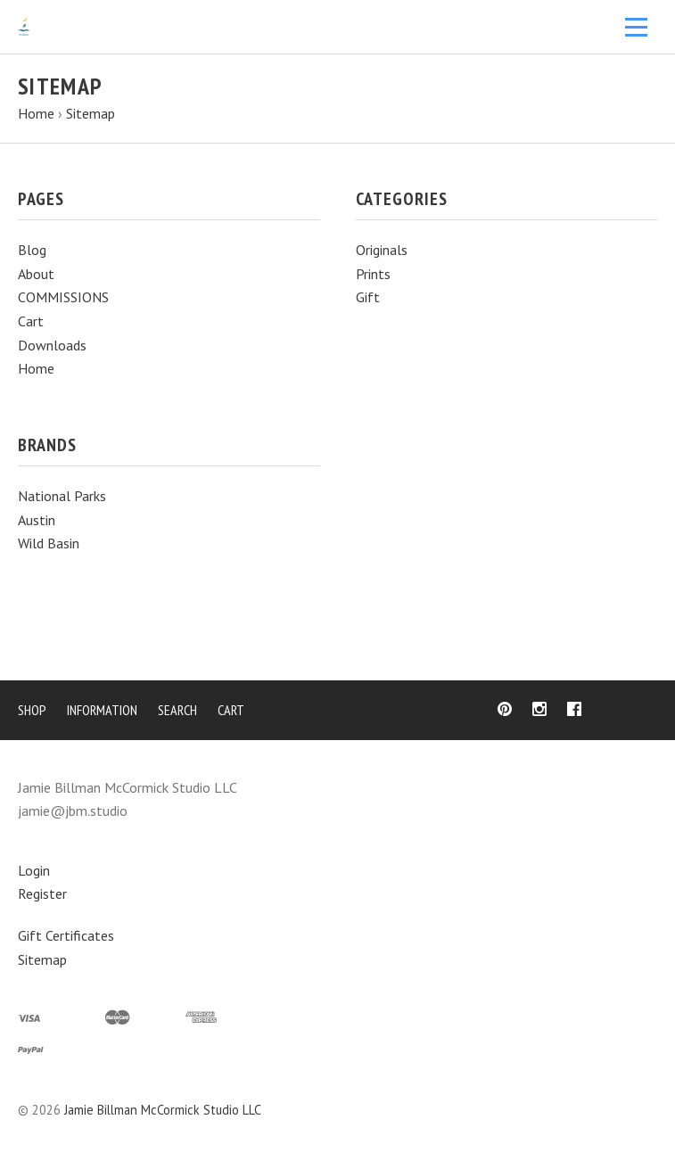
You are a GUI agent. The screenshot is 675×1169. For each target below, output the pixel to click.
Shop (32, 710)
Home (36, 368)
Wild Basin (48, 543)
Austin (36, 520)
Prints (373, 274)
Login (34, 870)
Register (42, 893)
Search (177, 710)
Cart (31, 321)
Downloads (52, 345)
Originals (381, 250)
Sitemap (42, 959)
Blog (32, 250)
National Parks (62, 496)
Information (102, 710)
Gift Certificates (66, 935)
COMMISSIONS (63, 297)
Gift (368, 297)
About (36, 274)
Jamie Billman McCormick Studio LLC (162, 1109)
